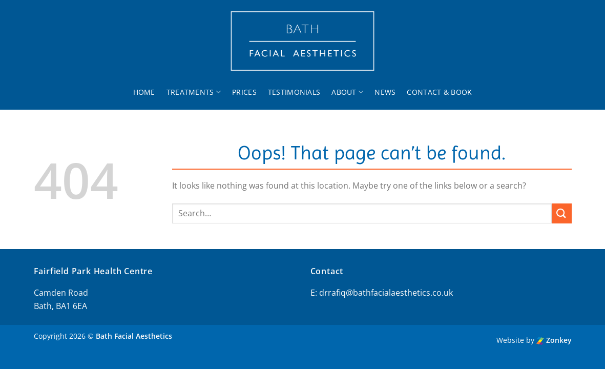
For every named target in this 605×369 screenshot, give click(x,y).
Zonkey (554, 340)
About (347, 92)
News (384, 92)
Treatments (193, 92)
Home (144, 92)
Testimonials (294, 92)
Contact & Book (439, 92)
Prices (244, 92)
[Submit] (562, 213)
